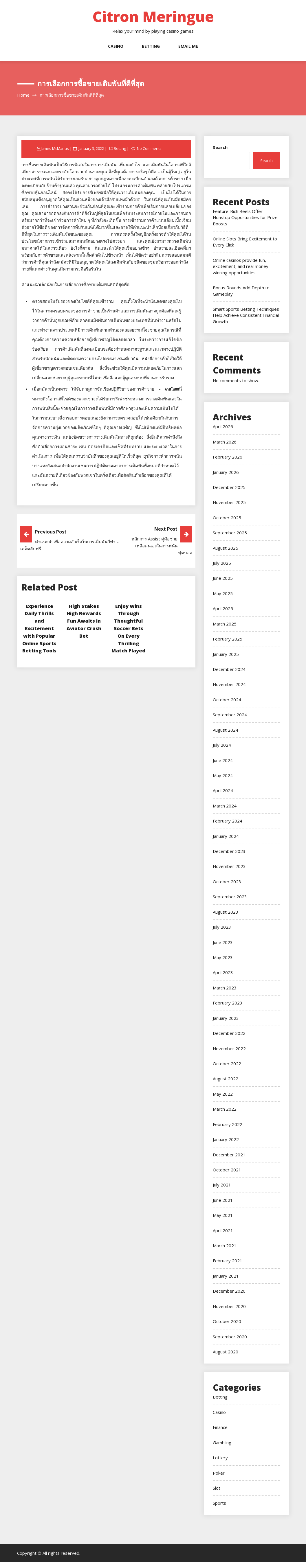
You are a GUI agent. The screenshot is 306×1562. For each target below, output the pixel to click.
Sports (219, 1503)
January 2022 (226, 1139)
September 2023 (230, 896)
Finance (220, 1427)
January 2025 (226, 654)
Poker (219, 1473)
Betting (151, 46)
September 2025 (230, 533)
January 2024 (226, 836)
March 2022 (225, 1109)
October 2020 (227, 1321)
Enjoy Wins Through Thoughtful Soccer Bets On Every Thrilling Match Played (128, 628)
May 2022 (223, 1094)
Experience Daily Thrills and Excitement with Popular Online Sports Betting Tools (39, 628)
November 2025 (229, 502)
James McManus (55, 148)
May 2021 (223, 1215)
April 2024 (223, 790)
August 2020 (225, 1352)
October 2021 (227, 1170)
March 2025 (225, 624)
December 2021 (229, 1155)
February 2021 (227, 1260)
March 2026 (225, 442)
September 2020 (230, 1337)
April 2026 (223, 426)
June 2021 (223, 1200)
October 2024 (227, 699)
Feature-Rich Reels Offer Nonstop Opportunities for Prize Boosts (245, 217)
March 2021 (225, 1245)
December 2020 (229, 1291)
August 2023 (225, 912)
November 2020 (229, 1306)
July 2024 (222, 745)
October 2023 (227, 881)
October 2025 (227, 517)
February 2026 (227, 457)
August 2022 (225, 1078)
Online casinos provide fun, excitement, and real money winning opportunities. (240, 266)
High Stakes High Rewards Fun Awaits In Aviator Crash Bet (83, 621)
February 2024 (227, 821)
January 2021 (226, 1276)
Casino (115, 46)
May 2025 (223, 593)
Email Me (188, 46)
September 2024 (230, 714)
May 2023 (223, 957)
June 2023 (223, 942)
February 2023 (227, 1003)
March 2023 (225, 988)
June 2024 (223, 760)
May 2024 (223, 775)
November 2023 (229, 866)
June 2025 (223, 578)
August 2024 (225, 730)
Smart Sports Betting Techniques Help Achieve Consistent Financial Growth (246, 315)
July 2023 (222, 927)
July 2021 (222, 1185)
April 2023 (223, 972)
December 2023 (229, 851)
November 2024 (229, 684)
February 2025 (227, 639)
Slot (216, 1488)
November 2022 (229, 1048)
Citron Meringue (153, 16)
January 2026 (226, 472)
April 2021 (223, 1230)
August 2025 (225, 548)
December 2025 (229, 487)
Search (220, 147)
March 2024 (225, 806)
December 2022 (229, 1033)
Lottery (220, 1457)
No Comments (150, 148)
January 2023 (226, 1018)
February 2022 (227, 1124)
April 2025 (223, 608)
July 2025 (222, 563)
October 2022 (227, 1063)
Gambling (222, 1442)
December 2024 (229, 669)
